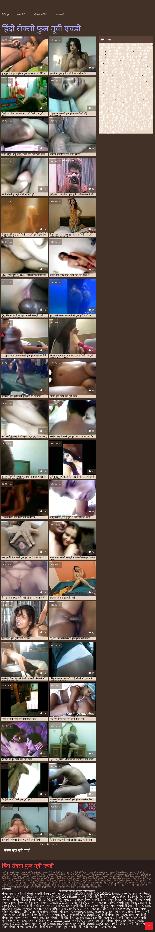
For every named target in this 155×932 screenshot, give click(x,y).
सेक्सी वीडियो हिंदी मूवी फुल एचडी (125, 120)
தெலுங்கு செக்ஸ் (82, 911)
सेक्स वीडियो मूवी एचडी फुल (42, 876)
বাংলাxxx (78, 899)
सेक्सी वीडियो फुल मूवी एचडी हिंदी (28, 885)
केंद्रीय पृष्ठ (5, 14)
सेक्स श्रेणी (21, 14)
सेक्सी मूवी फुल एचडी (103, 881)
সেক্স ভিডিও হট (132, 893)
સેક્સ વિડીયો (100, 908)
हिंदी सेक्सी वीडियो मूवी (78, 905)
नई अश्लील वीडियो (40, 14)
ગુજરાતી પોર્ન (77, 914)
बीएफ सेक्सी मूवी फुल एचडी (120, 62)
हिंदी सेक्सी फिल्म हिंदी (32, 914)
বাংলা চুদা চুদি (96, 920)
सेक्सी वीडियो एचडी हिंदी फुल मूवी (100, 883)
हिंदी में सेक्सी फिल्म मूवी (54, 926)
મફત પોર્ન (101, 911)
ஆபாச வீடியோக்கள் (79, 893)
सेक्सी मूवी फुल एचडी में (130, 98)
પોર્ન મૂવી (109, 917)
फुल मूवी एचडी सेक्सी (10, 874)
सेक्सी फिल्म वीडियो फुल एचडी (116, 83)
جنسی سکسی (62, 920)
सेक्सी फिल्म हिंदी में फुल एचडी (116, 89)
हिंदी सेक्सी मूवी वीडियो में (59, 917)
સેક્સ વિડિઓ (98, 926)
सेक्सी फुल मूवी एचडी (116, 92)
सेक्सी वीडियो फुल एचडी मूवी (126, 110)
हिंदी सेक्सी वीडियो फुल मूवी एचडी (89, 887)
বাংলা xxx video (120, 908)
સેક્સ (111, 926)
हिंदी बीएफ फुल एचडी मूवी (137, 123)
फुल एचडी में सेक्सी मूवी (120, 50)
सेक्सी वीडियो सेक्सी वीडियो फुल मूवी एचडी (60, 885)
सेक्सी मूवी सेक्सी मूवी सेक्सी (18, 893)
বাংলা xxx (20, 920)
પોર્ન (124, 914)
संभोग (64, 914)
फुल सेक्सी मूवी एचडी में (56, 874)
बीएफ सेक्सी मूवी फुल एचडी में (126, 874)
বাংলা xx (58, 905)
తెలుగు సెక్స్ (93, 914)
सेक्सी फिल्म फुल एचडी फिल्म (88, 876)
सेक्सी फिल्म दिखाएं (112, 899)
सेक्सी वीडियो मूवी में (129, 905)
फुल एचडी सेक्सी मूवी (118, 53)
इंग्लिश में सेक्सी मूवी (104, 905)
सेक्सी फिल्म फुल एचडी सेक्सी (13, 878)
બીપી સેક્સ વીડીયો (103, 902)
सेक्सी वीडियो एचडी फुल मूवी (123, 106)
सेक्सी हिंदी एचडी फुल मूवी (118, 885)
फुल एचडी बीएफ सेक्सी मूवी (114, 47)
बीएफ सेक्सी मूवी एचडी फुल (78, 874)
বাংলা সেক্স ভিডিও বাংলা (75, 908)
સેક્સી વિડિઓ (128, 896)
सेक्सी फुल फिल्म (126, 902)
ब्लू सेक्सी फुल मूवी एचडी (133, 65)
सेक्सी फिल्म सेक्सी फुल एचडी (94, 878)
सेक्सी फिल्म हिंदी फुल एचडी (134, 86)
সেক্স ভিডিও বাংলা (39, 920)
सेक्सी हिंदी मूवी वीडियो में (93, 896)
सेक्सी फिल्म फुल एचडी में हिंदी (124, 76)
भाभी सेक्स (53, 914)
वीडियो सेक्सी (77, 923)
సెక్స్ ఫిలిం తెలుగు (67, 896)
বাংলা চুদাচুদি (46, 896)
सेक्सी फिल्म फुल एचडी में (128, 74)
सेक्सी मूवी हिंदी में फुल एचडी (122, 104)
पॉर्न (100, 917)
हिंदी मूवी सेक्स (117, 911)
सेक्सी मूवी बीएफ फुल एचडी (25, 883)
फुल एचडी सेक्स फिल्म (118, 872)
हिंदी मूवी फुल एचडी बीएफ (41, 887)
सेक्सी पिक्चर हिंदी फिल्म (121, 920)
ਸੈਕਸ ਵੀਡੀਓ (50, 908)
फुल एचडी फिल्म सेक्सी (139, 44)
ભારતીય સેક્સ (32, 908)
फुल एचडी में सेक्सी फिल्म (76, 872)
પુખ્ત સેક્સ (37, 917)
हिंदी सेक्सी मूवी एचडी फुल (121, 129)
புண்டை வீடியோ (25, 896)
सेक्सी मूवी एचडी (79, 926)
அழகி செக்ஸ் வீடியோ (53, 923)
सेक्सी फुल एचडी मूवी (17, 881)
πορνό (113, 896)
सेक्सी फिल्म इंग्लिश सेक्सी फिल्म (29, 902)
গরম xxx (7, 920)
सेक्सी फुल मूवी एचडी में (56, 881)
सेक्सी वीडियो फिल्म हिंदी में (28, 899)
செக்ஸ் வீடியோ (59, 902)
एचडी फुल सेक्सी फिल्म (111, 44)
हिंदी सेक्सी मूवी (111, 914)
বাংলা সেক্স (22, 917)
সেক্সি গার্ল (144, 902)
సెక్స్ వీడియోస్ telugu (107, 893)
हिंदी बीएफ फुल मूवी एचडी (113, 126)
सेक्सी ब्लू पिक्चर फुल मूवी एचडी (127, 95)
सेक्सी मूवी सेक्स (60, 911)
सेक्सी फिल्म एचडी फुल (117, 71)
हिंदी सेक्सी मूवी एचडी (58, 899)
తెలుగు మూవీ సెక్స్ (98, 923)
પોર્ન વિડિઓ (117, 923)
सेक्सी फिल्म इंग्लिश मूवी (49, 893)
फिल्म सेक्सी (92, 899)
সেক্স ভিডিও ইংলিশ (13, 905)
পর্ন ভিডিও (79, 920)
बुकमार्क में (60, 14)
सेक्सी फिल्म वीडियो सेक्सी (131, 917)
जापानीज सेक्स (40, 911)
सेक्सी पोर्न (30, 923)
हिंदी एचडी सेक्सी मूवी (39, 905)
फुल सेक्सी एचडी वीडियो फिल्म (124, 56)
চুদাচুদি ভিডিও (81, 902)
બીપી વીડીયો (22, 911)
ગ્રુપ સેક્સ (31, 926)
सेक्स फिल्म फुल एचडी (111, 68)
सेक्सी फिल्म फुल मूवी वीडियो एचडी (126, 80)
